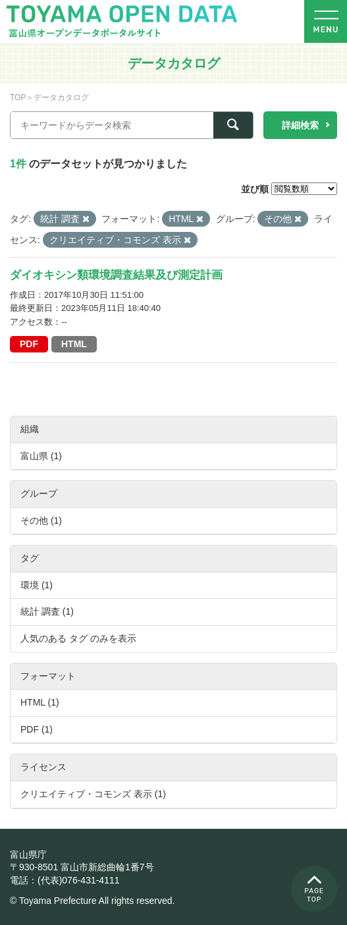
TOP (18, 97)
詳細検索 (300, 125)
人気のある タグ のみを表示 (78, 638)
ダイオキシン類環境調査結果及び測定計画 (116, 275)
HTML (74, 344)
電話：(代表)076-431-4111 (65, 880)
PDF (29, 344)
